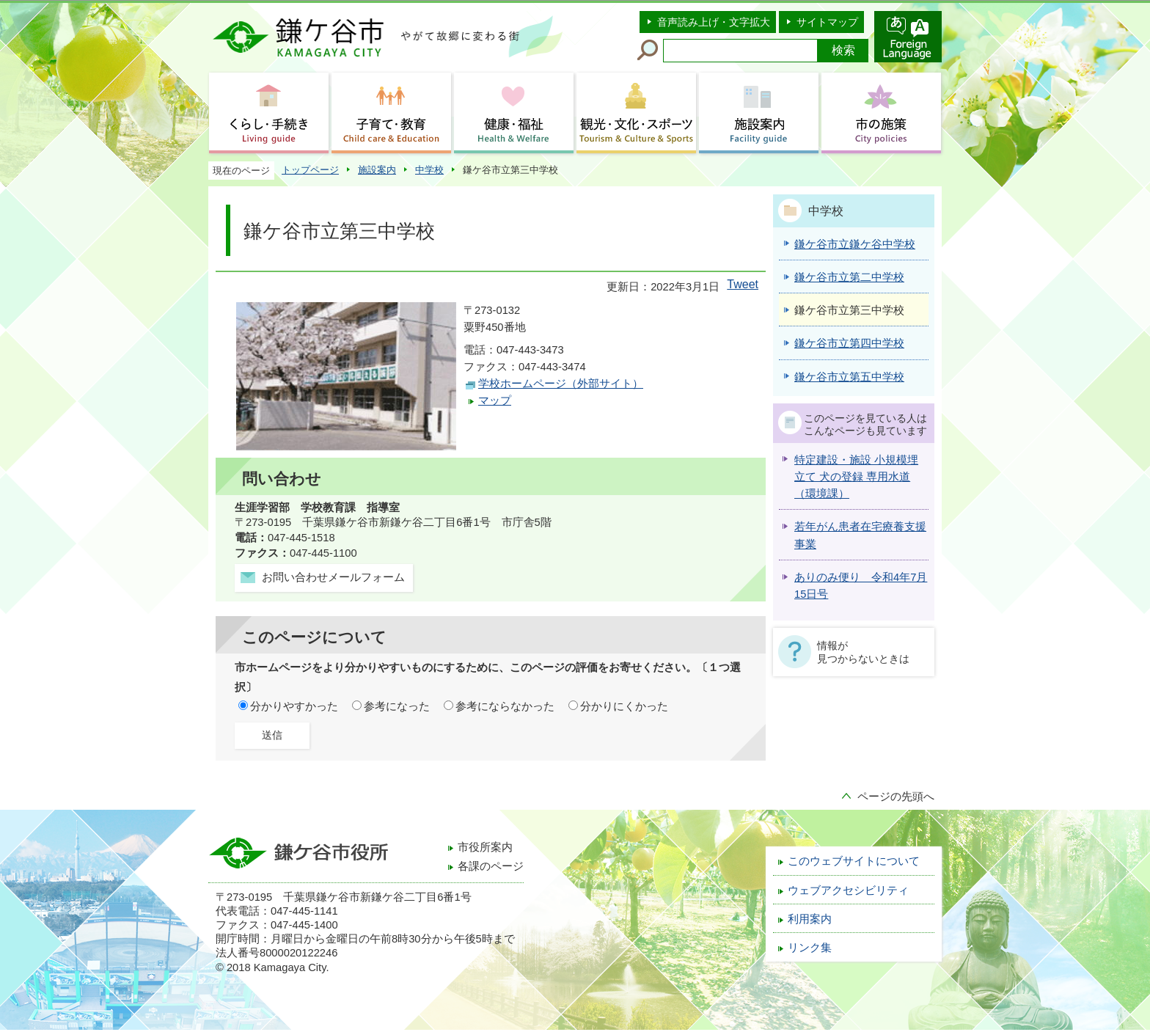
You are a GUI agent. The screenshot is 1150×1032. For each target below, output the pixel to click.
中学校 (429, 169)
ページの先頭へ (895, 796)
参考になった (397, 706)
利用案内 (810, 919)
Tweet (742, 284)
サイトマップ (827, 22)
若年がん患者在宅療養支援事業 (860, 535)
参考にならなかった (504, 706)
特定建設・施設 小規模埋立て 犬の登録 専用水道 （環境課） (856, 477)
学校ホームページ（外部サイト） (560, 383)
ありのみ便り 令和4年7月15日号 (860, 585)
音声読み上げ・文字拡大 (713, 22)
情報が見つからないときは (863, 652)
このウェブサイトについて (854, 861)
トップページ (310, 169)
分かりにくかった (624, 706)
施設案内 (377, 169)
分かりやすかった (294, 706)
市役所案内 (485, 847)
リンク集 (810, 948)
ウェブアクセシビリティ (848, 890)
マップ (494, 400)
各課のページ (491, 866)
